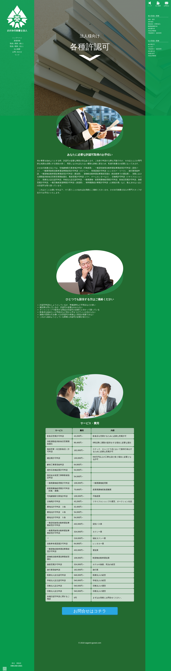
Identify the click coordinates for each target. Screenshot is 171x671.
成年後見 (151, 21)
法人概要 (16, 49)
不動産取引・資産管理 (155, 33)
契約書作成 (151, 28)
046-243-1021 (14, 666)
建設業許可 (152, 44)
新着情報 (16, 41)
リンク (15, 55)
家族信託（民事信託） (155, 24)
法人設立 (152, 46)
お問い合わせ (16, 52)
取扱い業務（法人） (16, 46)
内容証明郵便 (152, 30)
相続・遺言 (151, 19)
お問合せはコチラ (89, 611)
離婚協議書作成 (153, 26)
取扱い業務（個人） (16, 43)
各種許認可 (152, 53)
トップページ (16, 38)
